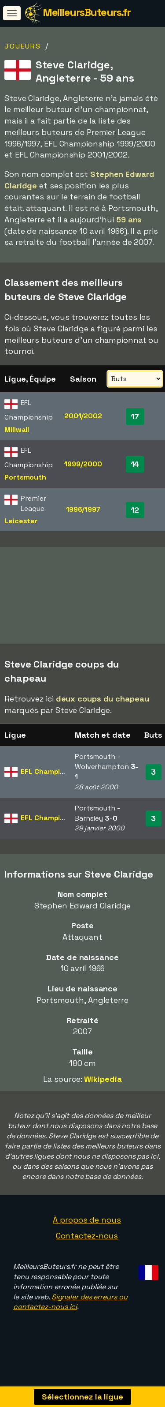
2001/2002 (83, 415)
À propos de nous (87, 1229)
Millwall (16, 429)
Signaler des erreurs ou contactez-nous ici (70, 1311)
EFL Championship (52, 781)
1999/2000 (83, 464)
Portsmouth (25, 477)
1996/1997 (83, 509)
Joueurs (22, 46)
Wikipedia (102, 1089)
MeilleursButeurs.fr (87, 12)
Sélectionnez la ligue (82, 1397)
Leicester (21, 520)
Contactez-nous (87, 1245)
